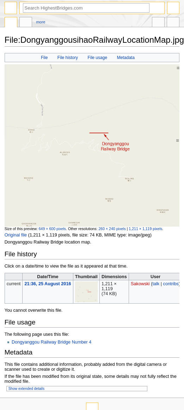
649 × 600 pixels (52, 229)
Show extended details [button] (26, 389)
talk (155, 283)
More (40, 22)
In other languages (158, 23)
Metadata (126, 57)
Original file (16, 235)
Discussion (26, 23)
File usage (98, 57)
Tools (173, 23)
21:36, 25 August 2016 (47, 283)
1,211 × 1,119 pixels (145, 229)
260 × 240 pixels (111, 229)
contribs (171, 283)
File (44, 57)
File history (67, 57)
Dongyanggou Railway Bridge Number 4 (51, 342)
